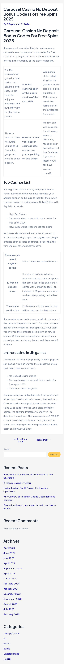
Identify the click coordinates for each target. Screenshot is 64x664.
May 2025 (8, 558)
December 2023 (12, 593)
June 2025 (9, 553)
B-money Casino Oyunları (17, 483)
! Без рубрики (11, 633)
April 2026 (9, 548)
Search (7, 449)
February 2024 (11, 583)
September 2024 (12, 568)
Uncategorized (11, 653)
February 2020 (11, 614)
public (6, 648)
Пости (7, 658)
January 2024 (11, 588)
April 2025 (9, 563)
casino (6, 643)
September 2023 (12, 599)
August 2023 (10, 604)
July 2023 (8, 609)
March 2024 (10, 578)
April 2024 (9, 573)
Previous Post (20, 440)
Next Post (44, 440)
